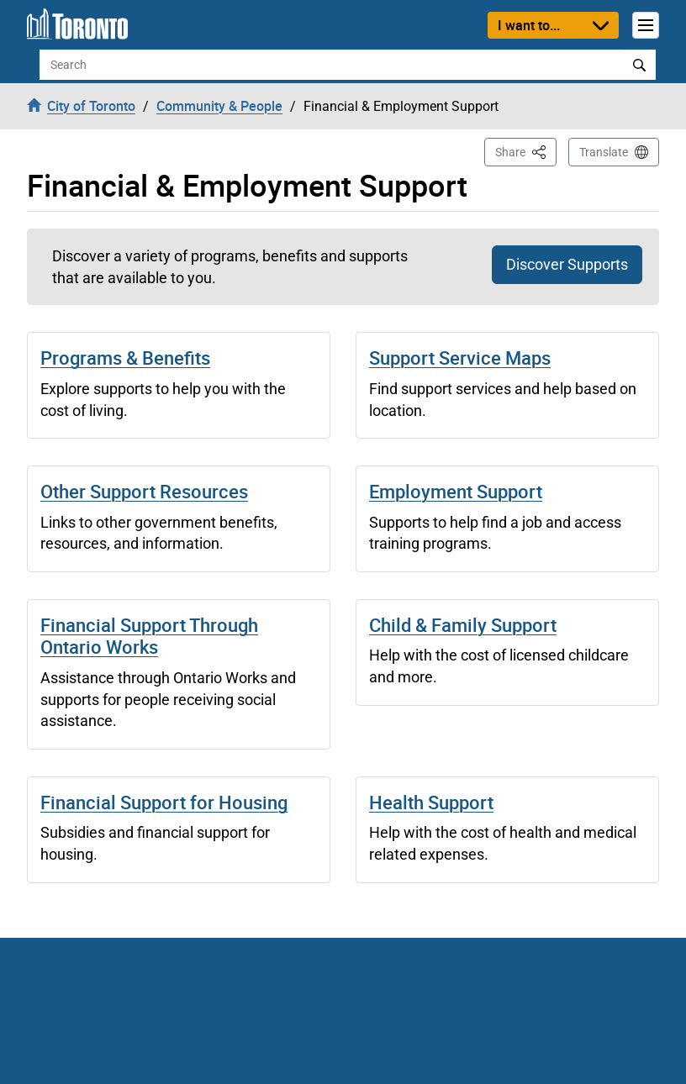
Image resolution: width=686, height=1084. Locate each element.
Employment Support (455, 491)
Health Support (431, 802)
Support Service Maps (460, 357)
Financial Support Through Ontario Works (149, 636)
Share (526, 151)
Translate (603, 152)
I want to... (529, 25)
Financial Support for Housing (164, 802)
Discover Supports (567, 264)
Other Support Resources (144, 491)
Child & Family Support (463, 625)
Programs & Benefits (125, 357)
